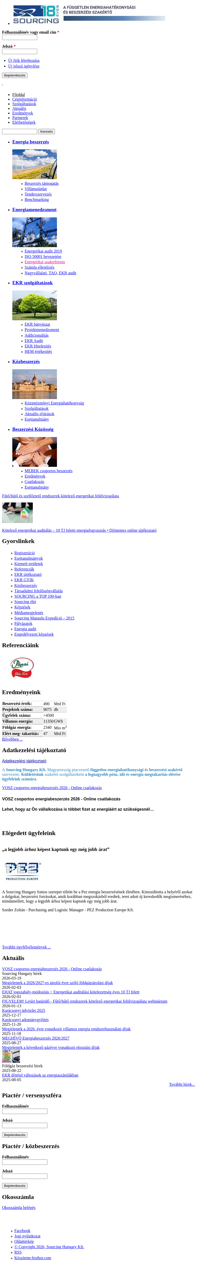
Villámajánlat (36, 189)
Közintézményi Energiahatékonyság (54, 403)
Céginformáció (24, 99)
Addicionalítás (36, 335)
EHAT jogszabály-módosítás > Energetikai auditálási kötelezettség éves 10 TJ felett (71, 992)
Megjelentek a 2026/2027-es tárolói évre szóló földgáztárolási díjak (57, 983)
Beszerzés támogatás (42, 183)
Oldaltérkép (24, 1241)
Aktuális (19, 108)
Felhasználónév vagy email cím (30, 32)
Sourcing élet (25, 601)
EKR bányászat (37, 324)
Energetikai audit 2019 (43, 251)
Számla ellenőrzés (39, 267)
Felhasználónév (15, 1106)
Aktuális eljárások (39, 414)
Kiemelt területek (28, 563)
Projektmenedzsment (42, 329)
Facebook (22, 1230)
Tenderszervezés (38, 194)
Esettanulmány (37, 419)
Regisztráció (24, 553)
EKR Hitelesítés (38, 346)
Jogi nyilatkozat (27, 1236)
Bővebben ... (12, 739)
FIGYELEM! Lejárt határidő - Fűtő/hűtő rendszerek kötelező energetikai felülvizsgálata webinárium (84, 1001)
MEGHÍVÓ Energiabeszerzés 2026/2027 (36, 1038)
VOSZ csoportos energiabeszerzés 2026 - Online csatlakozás (52, 788)
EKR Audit (34, 340)
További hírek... (182, 1084)
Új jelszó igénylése (24, 66)
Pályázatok (23, 623)
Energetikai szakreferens (45, 262)
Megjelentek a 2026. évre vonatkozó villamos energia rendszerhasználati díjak (66, 1029)
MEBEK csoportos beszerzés (49, 471)
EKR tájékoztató (28, 574)
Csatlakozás (34, 481)
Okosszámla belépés (18, 1207)
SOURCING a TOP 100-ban (37, 596)
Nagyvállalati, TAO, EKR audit (50, 273)
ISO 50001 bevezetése (43, 256)
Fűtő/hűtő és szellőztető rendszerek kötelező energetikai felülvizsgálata (60, 496)
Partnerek (20, 117)
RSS (18, 1252)
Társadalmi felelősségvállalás (38, 591)
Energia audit (25, 629)
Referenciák (24, 569)
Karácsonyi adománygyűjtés (25, 1020)
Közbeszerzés (25, 585)
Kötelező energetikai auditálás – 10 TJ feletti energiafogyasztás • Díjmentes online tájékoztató (79, 530)
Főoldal (18, 94)
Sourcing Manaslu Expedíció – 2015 (44, 618)
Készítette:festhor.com (32, 1258)
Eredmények (22, 113)
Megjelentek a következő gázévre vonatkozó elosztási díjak (51, 1047)
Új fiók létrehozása (24, 60)
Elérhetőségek (24, 122)
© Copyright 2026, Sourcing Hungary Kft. (49, 1247)
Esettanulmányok (28, 558)
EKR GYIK (24, 580)
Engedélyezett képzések (34, 634)
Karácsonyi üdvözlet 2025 (23, 1010)
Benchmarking (37, 199)
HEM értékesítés (38, 351)
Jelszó (9, 46)
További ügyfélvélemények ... (26, 947)
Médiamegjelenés (28, 613)
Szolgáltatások (24, 104)
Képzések (22, 607)
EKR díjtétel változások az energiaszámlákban (40, 1075)
